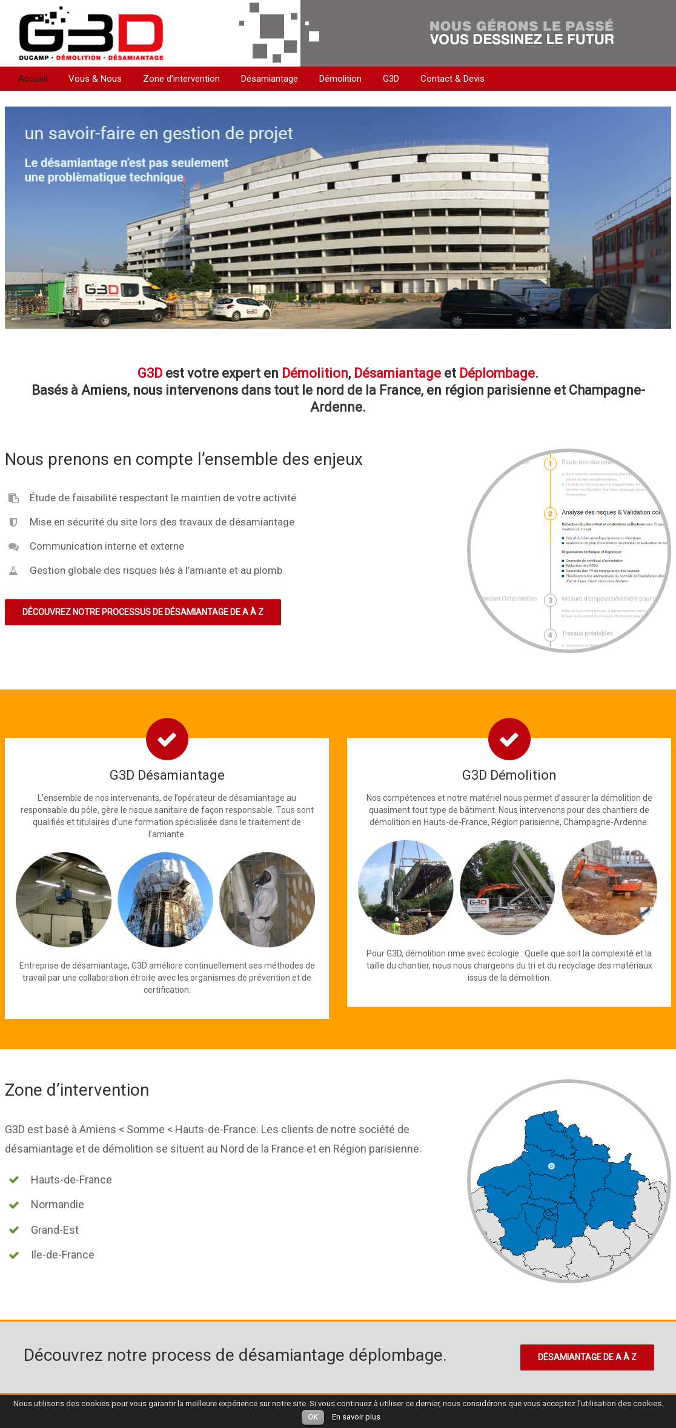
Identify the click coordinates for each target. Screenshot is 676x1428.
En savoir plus (356, 1416)
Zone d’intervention (181, 78)
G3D (391, 78)
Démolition (340, 78)
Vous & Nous (95, 78)
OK (313, 1416)
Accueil (32, 78)
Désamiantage (269, 78)
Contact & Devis (452, 78)
